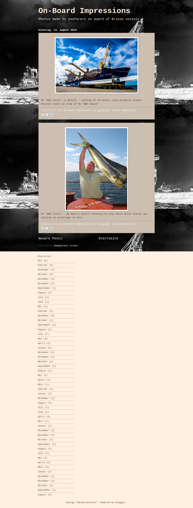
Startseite (108, 238)
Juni (40, 302)
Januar (42, 348)
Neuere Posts (50, 238)
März (40, 384)
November (43, 269)
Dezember (43, 279)
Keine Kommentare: (125, 110)
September (44, 288)
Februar (43, 265)
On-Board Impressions (84, 11)
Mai (40, 260)
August (42, 292)
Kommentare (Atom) (66, 245)
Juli (40, 297)
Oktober (43, 274)
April (41, 343)
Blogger (120, 502)
